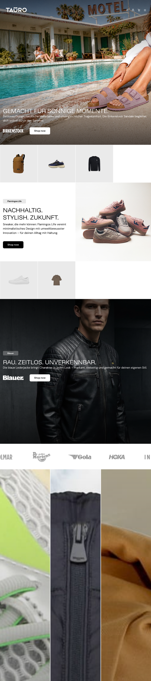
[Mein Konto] (133, 10)
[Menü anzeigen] (145, 10)
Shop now (40, 130)
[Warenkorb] (139, 10)
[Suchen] (127, 10)
